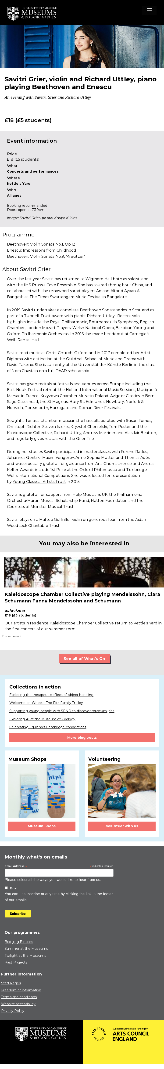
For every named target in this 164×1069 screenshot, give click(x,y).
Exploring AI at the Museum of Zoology (42, 719)
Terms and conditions (19, 997)
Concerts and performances (33, 171)
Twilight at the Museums (25, 955)
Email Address (16, 866)
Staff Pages (11, 983)
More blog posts (82, 738)
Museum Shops (42, 826)
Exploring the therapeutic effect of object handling (51, 695)
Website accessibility (18, 1004)
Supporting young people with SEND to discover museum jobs (61, 711)
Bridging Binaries (19, 942)
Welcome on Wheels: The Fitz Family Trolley (46, 703)
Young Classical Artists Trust (39, 481)
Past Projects (16, 962)
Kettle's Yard (18, 183)
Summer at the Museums (26, 948)
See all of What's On (84, 658)
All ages (14, 195)
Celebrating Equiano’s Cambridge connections (47, 727)
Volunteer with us (122, 826)
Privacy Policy (12, 1011)
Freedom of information (21, 990)
